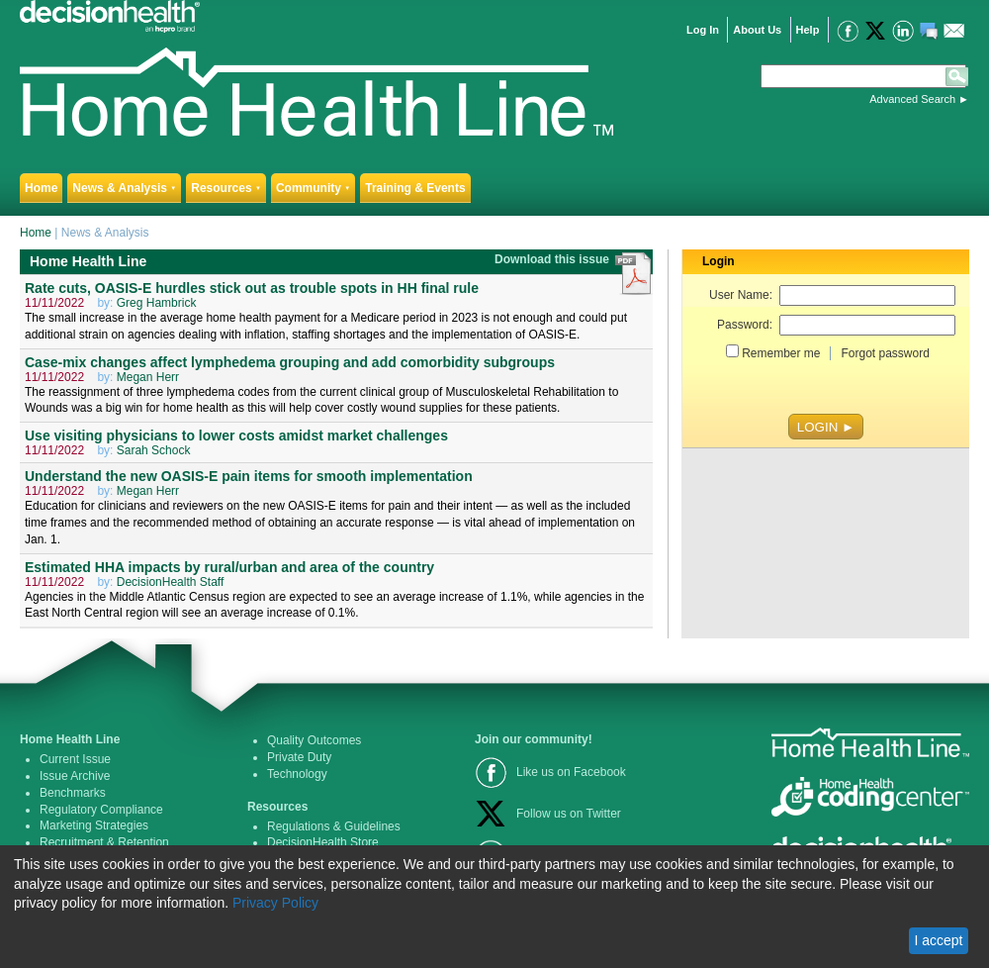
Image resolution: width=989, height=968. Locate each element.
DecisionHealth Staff (171, 582)
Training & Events (415, 188)
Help (808, 30)
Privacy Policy (275, 903)
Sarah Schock (154, 450)
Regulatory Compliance (101, 810)
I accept (938, 940)
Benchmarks (73, 793)
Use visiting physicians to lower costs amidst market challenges (236, 435)
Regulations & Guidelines (334, 826)
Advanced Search (912, 99)
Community (313, 188)
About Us (757, 30)
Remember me (781, 353)
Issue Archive (75, 776)
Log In (702, 30)
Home (41, 188)
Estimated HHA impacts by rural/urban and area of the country (229, 567)
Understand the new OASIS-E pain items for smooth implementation (249, 476)
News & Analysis (124, 188)
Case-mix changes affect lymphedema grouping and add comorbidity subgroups (290, 362)
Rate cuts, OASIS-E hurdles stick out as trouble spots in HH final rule (252, 288)
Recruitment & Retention (104, 842)
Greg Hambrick (157, 303)
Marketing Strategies (94, 825)
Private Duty (299, 757)
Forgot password (885, 353)
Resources (226, 188)
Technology (297, 774)
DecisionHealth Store (323, 842)
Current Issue (75, 759)
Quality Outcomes (314, 740)
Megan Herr (148, 377)
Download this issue (553, 259)
